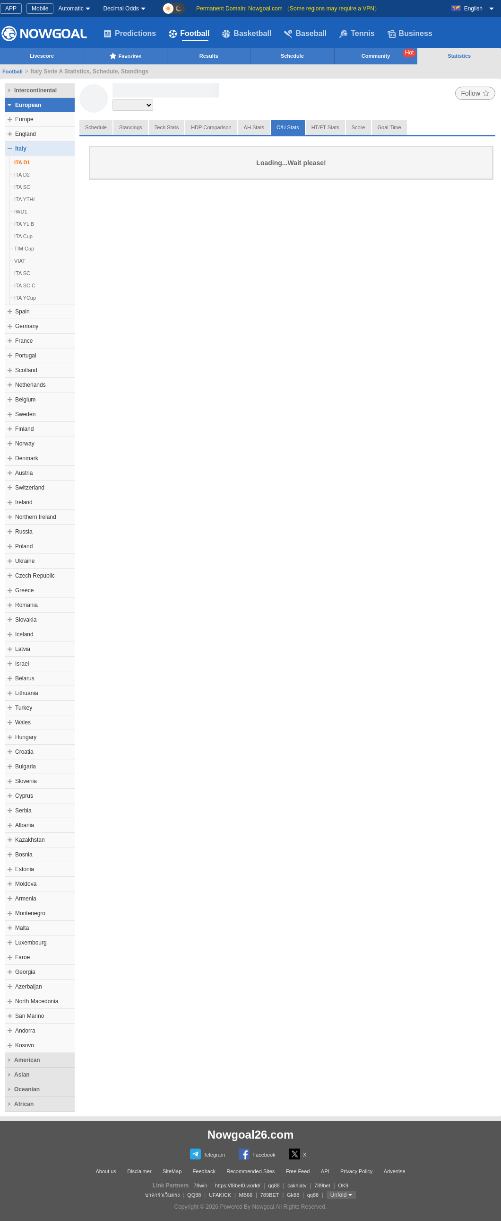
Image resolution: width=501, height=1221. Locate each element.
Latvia (22, 649)
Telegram (207, 1154)
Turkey (23, 707)
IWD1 (20, 211)
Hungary (25, 737)
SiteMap (172, 1171)
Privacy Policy (356, 1171)
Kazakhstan (30, 840)
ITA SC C (24, 285)
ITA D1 (22, 162)
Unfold (338, 1195)
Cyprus (24, 796)
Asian (22, 1074)
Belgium (25, 399)
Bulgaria (25, 766)
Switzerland (29, 487)
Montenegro (30, 913)
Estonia (24, 869)
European (28, 105)
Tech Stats (167, 127)
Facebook (257, 1154)
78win (200, 1185)
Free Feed (298, 1171)
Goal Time (389, 127)
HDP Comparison (211, 127)
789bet (322, 1185)
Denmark (26, 458)
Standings (130, 127)
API (325, 1171)
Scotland (26, 370)
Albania (24, 825)
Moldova (25, 884)
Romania (26, 605)
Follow (475, 93)
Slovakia (25, 619)
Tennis (356, 33)
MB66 (245, 1195)
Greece (24, 590)
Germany (26, 326)
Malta (22, 928)
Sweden (25, 414)
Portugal (25, 355)
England (25, 134)
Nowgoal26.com (250, 1134)
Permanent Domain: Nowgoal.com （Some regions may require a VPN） (288, 8)
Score (358, 127)
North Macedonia (36, 1001)
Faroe (22, 957)
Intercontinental (35, 90)
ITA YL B (24, 224)
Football (189, 33)
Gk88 (293, 1195)
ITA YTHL (25, 199)
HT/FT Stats (325, 127)
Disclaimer (139, 1171)
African (24, 1104)
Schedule (292, 56)
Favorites (125, 56)
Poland (24, 546)
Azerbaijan (28, 986)
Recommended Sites (250, 1171)
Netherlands (30, 385)
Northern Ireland (35, 517)
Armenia (25, 898)
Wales (23, 722)
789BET (269, 1195)
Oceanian (27, 1089)
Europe (24, 119)
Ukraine (25, 561)
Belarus (25, 678)
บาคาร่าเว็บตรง (162, 1195)
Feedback (204, 1171)
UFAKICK (220, 1195)
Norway (25, 443)
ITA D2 (22, 175)
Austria (24, 473)
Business (410, 33)
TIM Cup (24, 248)
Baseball (305, 33)
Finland (24, 429)
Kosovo (24, 1045)
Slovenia (26, 781)
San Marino (29, 1016)
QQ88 (194, 1195)
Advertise (395, 1171)
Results (208, 56)
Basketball (246, 33)
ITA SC (22, 187)
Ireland (24, 502)
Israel (22, 663)
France (24, 341)
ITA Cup (23, 236)
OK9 (343, 1185)
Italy (20, 148)
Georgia (25, 972)
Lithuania (26, 693)
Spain (22, 311)
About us (105, 1171)
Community (389, 54)
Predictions (130, 33)
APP (11, 8)
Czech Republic (35, 575)
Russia (24, 531)
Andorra (25, 1030)
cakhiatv (296, 1185)
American (27, 1060)
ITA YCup (25, 298)
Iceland (24, 634)
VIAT (20, 261)
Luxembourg (31, 942)
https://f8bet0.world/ (237, 1185)
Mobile (40, 8)
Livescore (42, 56)
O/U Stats (287, 127)
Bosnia (24, 854)
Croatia (24, 752)
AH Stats (254, 127)
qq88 (273, 1185)
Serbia (23, 810)
